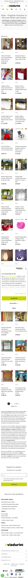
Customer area (14, 557)
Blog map (21, 564)
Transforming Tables (6, 517)
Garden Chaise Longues (7, 532)
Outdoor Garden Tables (7, 520)
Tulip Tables (15, 517)
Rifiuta (14, 308)
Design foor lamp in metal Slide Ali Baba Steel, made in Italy (20, 57)
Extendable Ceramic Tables (8, 502)
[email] (14, 475)
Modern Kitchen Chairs (14, 525)
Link (11, 480)
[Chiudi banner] (25, 268)
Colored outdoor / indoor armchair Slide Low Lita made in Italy (7, 148)
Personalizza (14, 303)
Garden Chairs (19, 527)
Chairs (3, 523)
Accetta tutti (14, 298)
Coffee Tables (4, 515)
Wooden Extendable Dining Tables (10, 504)
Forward (17, 403)
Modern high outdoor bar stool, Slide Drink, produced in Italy (6, 178)
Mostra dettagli (19, 293)
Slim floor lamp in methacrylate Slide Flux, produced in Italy (21, 329)
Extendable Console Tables (8, 508)
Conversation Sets (18, 532)
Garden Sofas (5, 535)
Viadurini (14, 554)
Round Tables (4, 514)
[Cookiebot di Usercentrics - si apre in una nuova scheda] (16, 268)
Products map (6, 564)
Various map (13, 565)
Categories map (14, 564)
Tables (3, 511)
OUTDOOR (4, 530)
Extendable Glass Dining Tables (9, 506)
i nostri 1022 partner (10, 276)
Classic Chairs (4, 525)
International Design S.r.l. (14, 551)
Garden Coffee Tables (14, 535)
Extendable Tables (7, 499)
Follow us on (14, 560)
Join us (14, 484)
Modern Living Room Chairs (8, 527)
